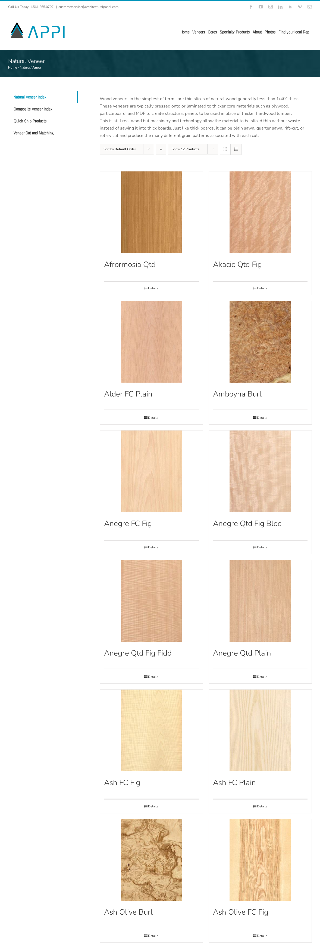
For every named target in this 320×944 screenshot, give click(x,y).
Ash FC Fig (122, 782)
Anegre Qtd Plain (242, 653)
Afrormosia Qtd (130, 264)
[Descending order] (161, 149)
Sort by (119, 149)
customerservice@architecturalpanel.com (88, 7)
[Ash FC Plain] (260, 730)
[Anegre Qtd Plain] (260, 601)
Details (153, 288)
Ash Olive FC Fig (240, 912)
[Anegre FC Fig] (151, 471)
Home (12, 67)
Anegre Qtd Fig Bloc (247, 523)
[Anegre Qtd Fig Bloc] (260, 471)
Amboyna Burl (237, 394)
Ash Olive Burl (128, 912)
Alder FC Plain (128, 394)
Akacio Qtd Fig (237, 264)
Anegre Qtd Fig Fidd (138, 653)
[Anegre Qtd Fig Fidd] (151, 601)
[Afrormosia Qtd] (151, 212)
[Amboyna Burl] (260, 342)
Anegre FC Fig (128, 523)
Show (185, 149)
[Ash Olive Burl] (151, 860)
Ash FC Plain (234, 782)
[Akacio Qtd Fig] (260, 212)
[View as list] (236, 149)
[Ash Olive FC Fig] (260, 860)
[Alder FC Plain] (151, 342)
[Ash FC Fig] (151, 730)
